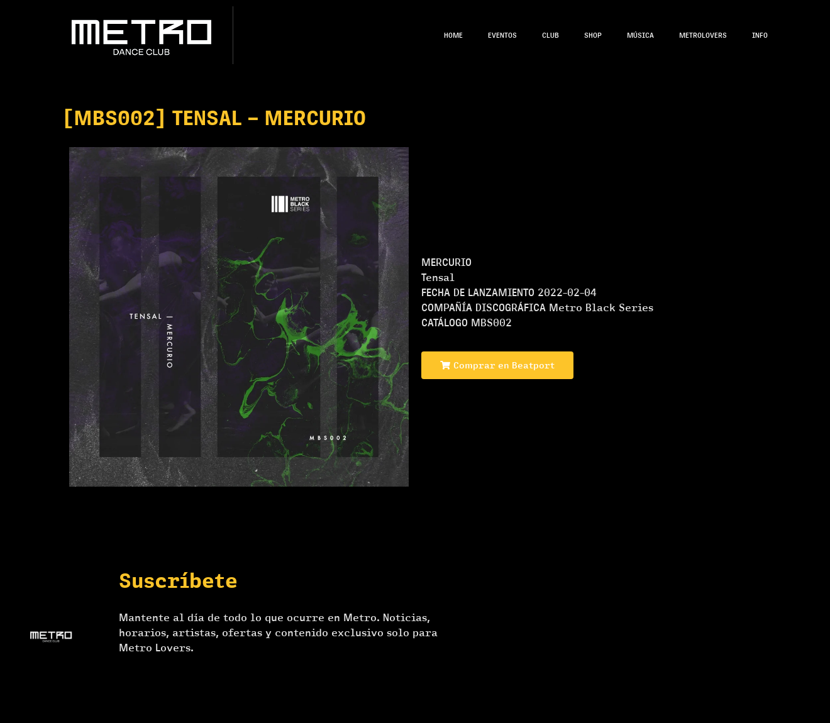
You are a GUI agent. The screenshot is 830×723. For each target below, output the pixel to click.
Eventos (502, 35)
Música (640, 35)
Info (760, 35)
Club (550, 35)
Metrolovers (703, 35)
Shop (593, 35)
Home (453, 35)
